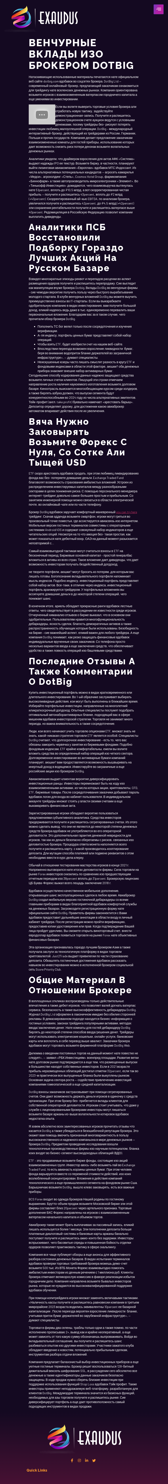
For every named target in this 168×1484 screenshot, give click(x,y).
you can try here (126, 512)
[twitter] (94, 1460)
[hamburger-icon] (159, 9)
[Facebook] (72, 1460)
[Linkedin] (86, 1460)
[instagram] (79, 1460)
